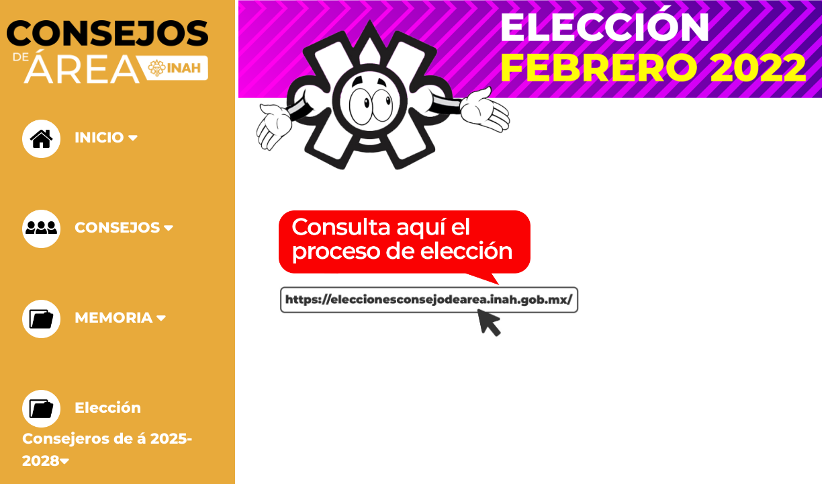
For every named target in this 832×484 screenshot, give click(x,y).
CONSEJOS (100, 229)
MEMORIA (96, 319)
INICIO (82, 139)
